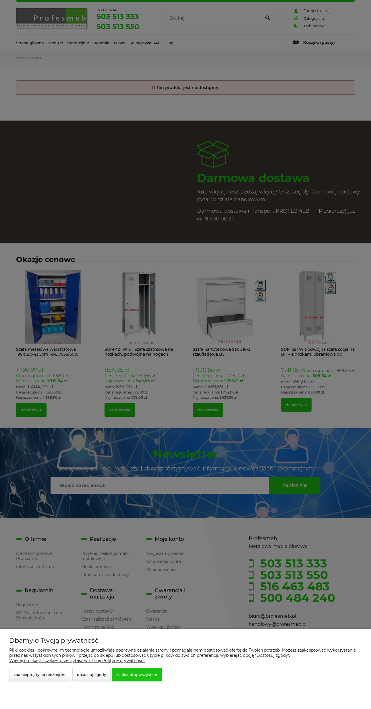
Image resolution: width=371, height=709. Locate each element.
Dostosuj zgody (91, 674)
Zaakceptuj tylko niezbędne (40, 674)
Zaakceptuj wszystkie (136, 674)
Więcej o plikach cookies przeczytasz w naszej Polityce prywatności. (77, 660)
